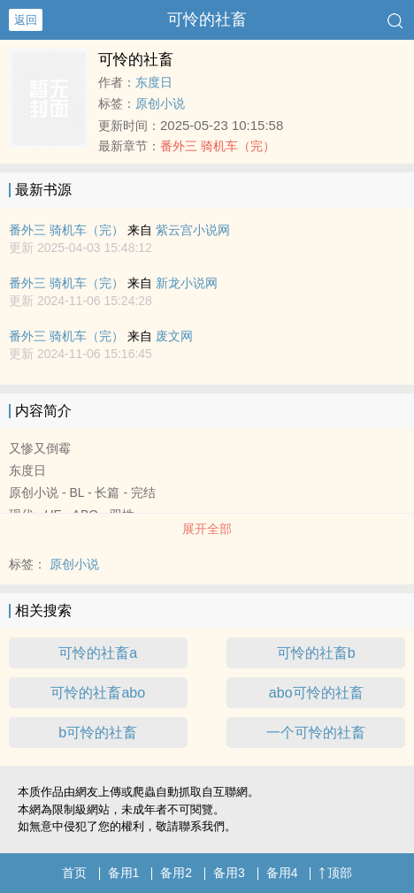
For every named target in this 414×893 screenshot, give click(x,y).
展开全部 (207, 529)
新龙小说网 (187, 283)
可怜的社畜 (207, 19)
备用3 (229, 873)
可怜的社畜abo (97, 692)
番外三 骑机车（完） (217, 146)
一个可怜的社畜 (315, 732)
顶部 (335, 873)
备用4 (282, 873)
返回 (25, 20)
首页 (74, 873)
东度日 (153, 82)
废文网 (174, 336)
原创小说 (160, 103)
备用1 (124, 873)
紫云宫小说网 (193, 230)
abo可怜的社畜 (316, 692)
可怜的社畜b (316, 652)
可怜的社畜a (97, 652)
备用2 (176, 873)
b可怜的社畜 (97, 732)
